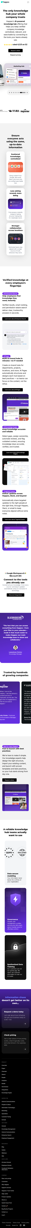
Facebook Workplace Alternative (7, 1168)
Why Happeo (5, 1184)
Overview (4, 1065)
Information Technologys (8, 1107)
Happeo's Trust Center (8, 1190)
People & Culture (6, 1104)
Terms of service (6, 1222)
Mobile (3, 1083)
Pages (3, 1068)
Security (8, 1225)
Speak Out (15, 1225)
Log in (3, 1215)
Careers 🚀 (5, 1206)
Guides (3, 1150)
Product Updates (6, 1196)
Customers (5, 1181)
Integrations (5, 1089)
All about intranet (6, 1162)
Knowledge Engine (7, 1092)
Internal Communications (8, 1101)
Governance (5, 1086)
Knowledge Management (8, 1129)
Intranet (4, 1126)
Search (3, 1074)
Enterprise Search (6, 1135)
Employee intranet (6, 1165)
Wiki (3, 1156)
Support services (6, 1187)
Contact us (5, 1212)
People (3, 1077)
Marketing (4, 1110)
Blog (3, 1147)
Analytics (4, 1080)
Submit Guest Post (7, 1203)
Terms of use (16, 1222)
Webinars (4, 1153)
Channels (4, 1071)
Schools (4, 1119)
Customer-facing (6, 1116)
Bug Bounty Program (7, 1209)
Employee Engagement (8, 1138)
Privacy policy (25, 1222)
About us (4, 1199)
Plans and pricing (6, 1178)
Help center (5, 1193)
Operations (5, 1113)
